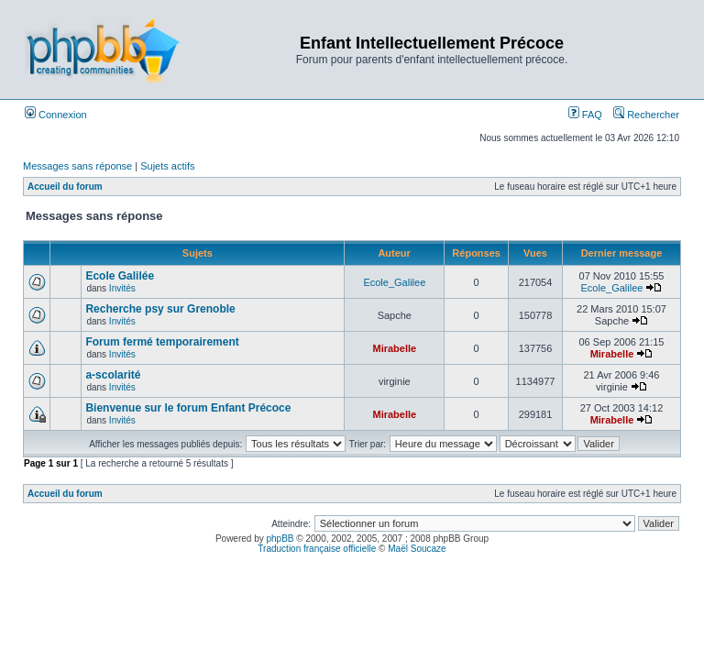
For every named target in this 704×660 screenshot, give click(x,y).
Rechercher (646, 114)
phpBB (280, 539)
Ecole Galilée (119, 276)
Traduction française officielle (317, 549)
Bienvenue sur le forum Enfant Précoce (188, 408)
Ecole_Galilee (394, 282)
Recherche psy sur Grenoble (160, 308)
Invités (122, 288)
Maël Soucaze (417, 549)
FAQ (585, 114)
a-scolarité (112, 374)
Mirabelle (394, 348)
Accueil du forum (65, 187)
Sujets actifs (167, 165)
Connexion (56, 114)
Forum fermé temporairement (161, 342)
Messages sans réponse (77, 165)
